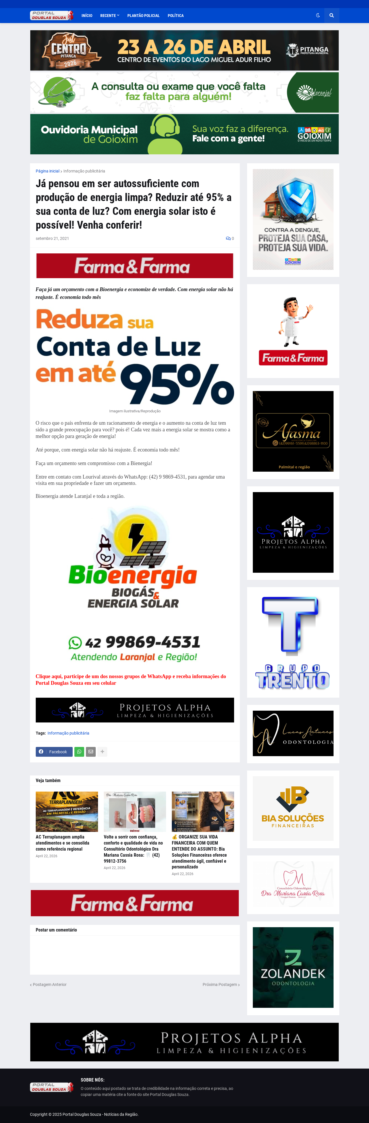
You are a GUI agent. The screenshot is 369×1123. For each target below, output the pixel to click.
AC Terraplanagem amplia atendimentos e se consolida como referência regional (62, 843)
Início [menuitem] (87, 15)
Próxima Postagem (220, 984)
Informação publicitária (84, 171)
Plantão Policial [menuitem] (143, 15)
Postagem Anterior (50, 984)
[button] (318, 15)
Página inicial (47, 171)
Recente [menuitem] (108, 15)
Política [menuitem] (176, 15)
